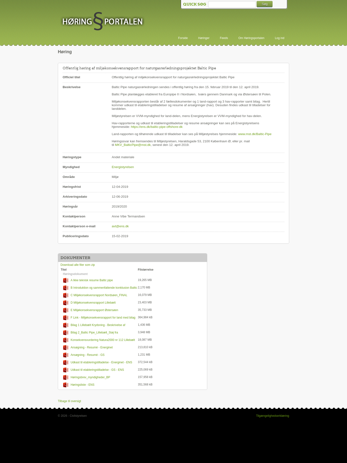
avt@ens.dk (120, 226)
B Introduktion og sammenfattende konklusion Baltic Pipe (99, 287)
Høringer (204, 38)
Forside (183, 38)
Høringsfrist (72, 187)
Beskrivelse (71, 87)
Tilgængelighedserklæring (272, 415)
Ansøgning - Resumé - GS (84, 355)
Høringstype (72, 157)
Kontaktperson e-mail (79, 226)
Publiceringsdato (76, 236)
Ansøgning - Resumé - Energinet (88, 347)
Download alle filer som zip (77, 265)
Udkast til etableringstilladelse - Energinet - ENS (97, 362)
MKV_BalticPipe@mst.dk (133, 145)
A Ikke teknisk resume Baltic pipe (88, 280)
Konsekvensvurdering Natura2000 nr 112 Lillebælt (99, 340)
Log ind (279, 38)
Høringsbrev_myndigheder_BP (86, 377)
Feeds (224, 38)
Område (69, 177)
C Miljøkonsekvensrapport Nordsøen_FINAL (95, 295)
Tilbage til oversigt (69, 401)
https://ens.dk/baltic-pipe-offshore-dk (157, 127)
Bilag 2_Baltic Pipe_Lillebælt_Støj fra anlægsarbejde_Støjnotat (89, 332)
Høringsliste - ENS (78, 384)
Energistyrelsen (123, 167)
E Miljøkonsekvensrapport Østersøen (90, 310)
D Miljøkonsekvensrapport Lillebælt (89, 302)
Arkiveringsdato (75, 196)
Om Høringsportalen (251, 38)
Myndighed (71, 167)
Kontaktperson (74, 216)
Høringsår (70, 206)
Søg (264, 4)
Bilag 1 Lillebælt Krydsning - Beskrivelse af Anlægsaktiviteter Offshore (93, 325)
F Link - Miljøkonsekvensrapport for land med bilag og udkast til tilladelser (98, 317)
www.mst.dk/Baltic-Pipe (255, 134)
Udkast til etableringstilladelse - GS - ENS (93, 369)
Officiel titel (71, 77)
